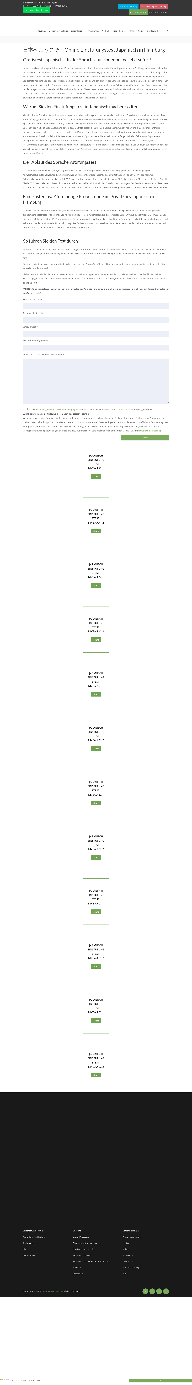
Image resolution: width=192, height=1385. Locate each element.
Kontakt (126, 1243)
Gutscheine (78, 1273)
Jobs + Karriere (119, 31)
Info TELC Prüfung (128, 6)
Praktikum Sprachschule (83, 1249)
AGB (124, 1273)
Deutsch (42, 31)
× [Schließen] (160, 1380)
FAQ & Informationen (82, 1255)
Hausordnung (29, 1255)
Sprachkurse (77, 31)
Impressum (128, 1255)
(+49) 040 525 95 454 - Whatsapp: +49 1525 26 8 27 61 (48, 6)
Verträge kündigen (131, 1231)
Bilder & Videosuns (81, 1237)
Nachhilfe (106, 31)
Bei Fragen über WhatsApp (36, 10)
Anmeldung (152, 31)
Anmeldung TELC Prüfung (154, 6)
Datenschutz (122, 409)
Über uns (77, 1231)
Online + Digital (136, 31)
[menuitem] (162, 30)
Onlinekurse (28, 1243)
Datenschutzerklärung (150, 430)
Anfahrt (126, 1249)
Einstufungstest (138, 12)
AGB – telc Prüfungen (132, 1267)
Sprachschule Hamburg (33, 1231)
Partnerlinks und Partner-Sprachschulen (90, 1261)
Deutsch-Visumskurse (58, 31)
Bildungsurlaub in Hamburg (85, 1243)
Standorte (77, 1267)
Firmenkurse (93, 31)
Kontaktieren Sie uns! (160, 12)
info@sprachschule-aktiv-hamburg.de (41, 3)
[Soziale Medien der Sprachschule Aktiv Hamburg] (145, 1291)
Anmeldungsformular (132, 1237)
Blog (25, 1249)
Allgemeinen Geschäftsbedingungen (60, 409)
